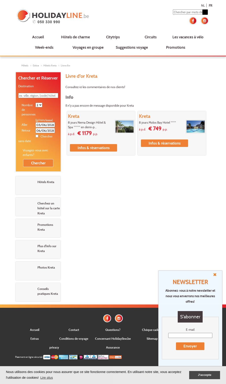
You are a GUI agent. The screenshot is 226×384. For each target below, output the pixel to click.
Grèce (36, 65)
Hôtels (24, 65)
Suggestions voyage (132, 47)
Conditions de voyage (73, 338)
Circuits (151, 37)
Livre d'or (65, 65)
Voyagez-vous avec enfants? (35, 152)
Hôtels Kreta (49, 65)
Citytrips (113, 37)
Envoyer (190, 346)
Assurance (113, 347)
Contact (74, 330)
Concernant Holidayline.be (113, 338)
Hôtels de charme (75, 37)
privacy (54, 347)
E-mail (190, 329)
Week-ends (44, 47)
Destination (26, 86)
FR (210, 5)
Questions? (112, 330)
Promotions (175, 47)
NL (203, 5)
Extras (34, 338)
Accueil (38, 37)
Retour (26, 130)
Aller (25, 124)
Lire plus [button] (46, 377)
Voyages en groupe (88, 47)
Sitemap (152, 338)
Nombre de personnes (28, 109)
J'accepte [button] (204, 375)
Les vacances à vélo (188, 37)
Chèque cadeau (152, 330)
